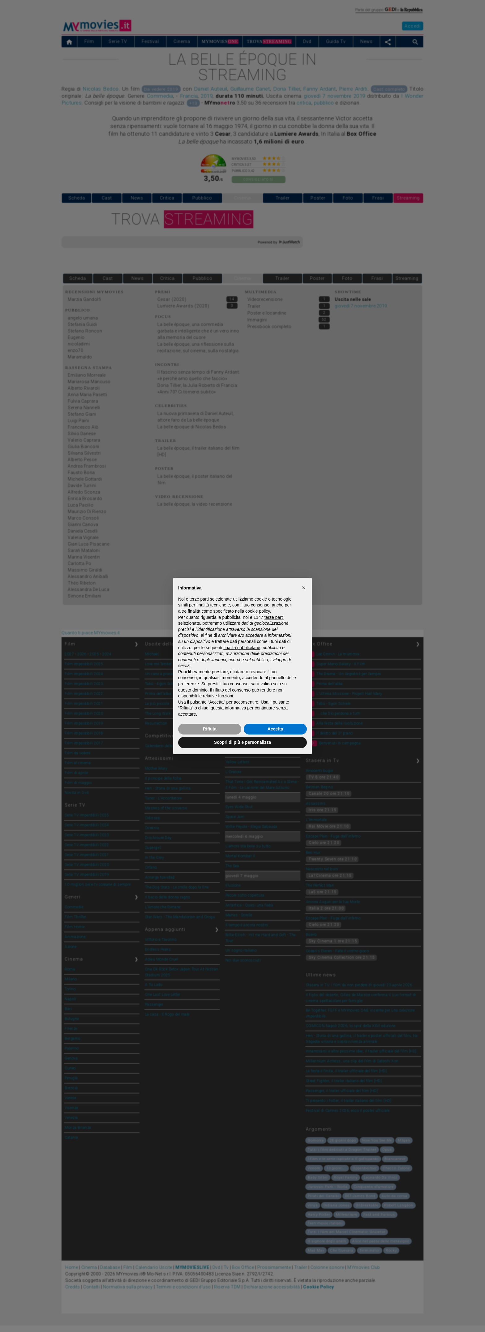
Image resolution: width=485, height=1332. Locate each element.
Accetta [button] (275, 728)
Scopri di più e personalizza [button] (242, 742)
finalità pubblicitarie (241, 647)
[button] (304, 588)
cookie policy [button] (257, 611)
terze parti (274, 617)
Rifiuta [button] (210, 728)
